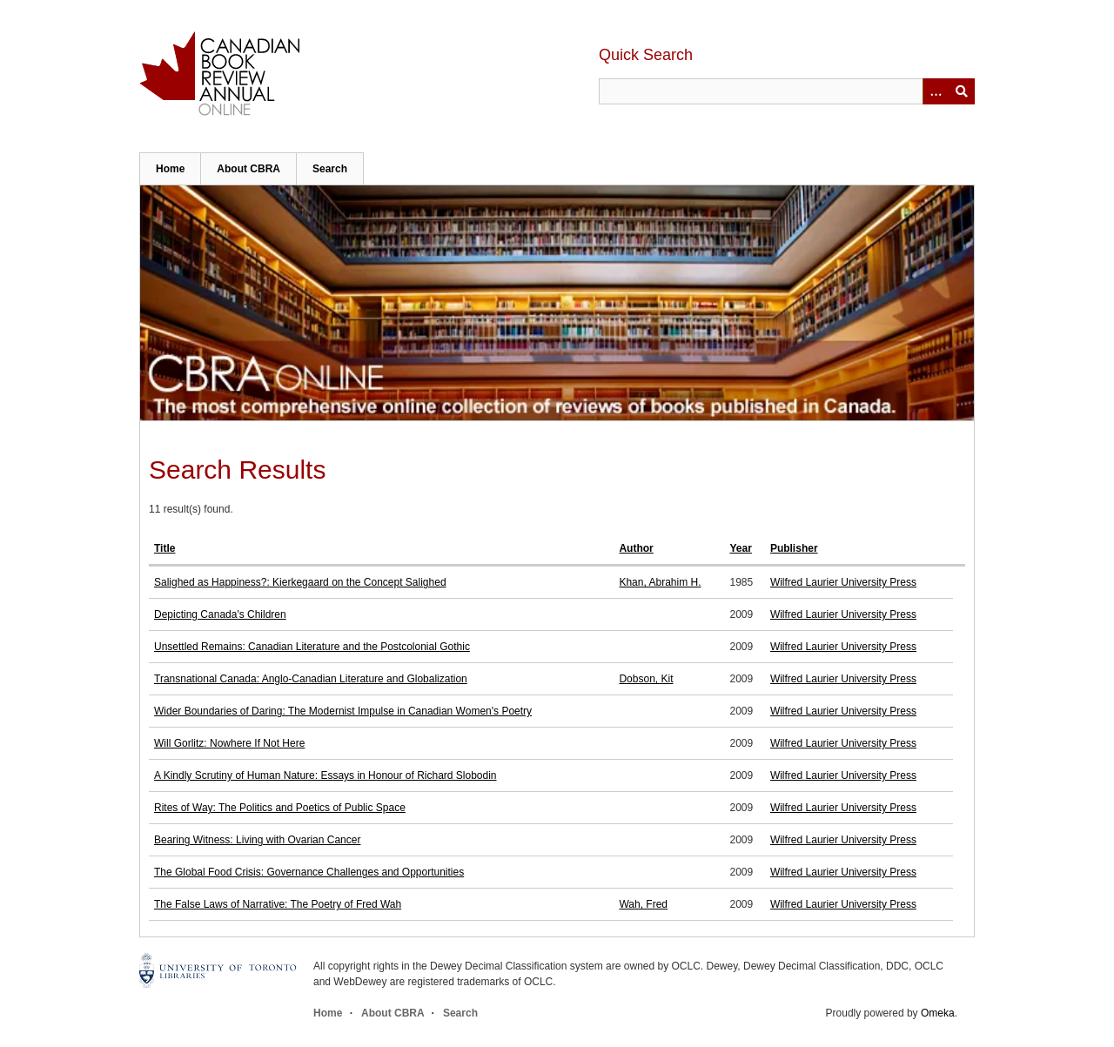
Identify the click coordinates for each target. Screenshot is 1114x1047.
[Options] (936, 91)
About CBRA (248, 169)
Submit (962, 91)
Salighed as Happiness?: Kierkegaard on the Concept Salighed (300, 582)
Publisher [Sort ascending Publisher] (794, 548)
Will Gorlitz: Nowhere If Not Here (229, 743)
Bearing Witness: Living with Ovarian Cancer (257, 840)
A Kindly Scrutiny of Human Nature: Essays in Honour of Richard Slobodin (325, 775)
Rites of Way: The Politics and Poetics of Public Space (280, 808)
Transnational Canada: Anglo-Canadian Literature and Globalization (310, 679)
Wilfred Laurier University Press (843, 582)
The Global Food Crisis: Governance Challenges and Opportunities (309, 872)
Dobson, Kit (646, 679)
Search (329, 169)
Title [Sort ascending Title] (164, 548)
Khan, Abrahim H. (660, 582)
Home (170, 169)
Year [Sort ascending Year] (741, 548)
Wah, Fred (643, 904)
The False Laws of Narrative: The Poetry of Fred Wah (277, 904)
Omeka (938, 1013)
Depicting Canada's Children (220, 614)
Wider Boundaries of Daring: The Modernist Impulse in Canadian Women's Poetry (343, 711)
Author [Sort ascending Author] (636, 548)
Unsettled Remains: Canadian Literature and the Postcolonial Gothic (312, 647)
